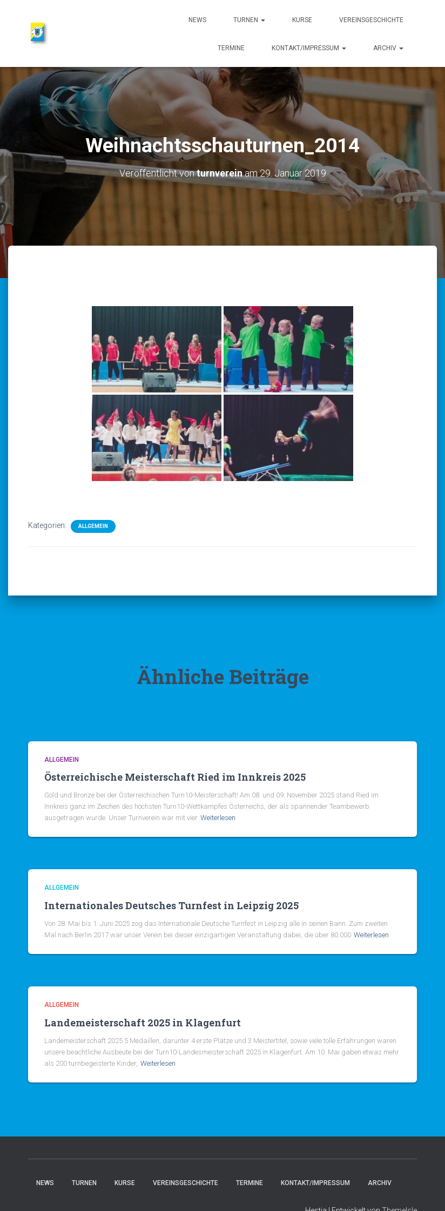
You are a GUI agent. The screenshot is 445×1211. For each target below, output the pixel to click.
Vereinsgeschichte (371, 20)
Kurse (302, 20)
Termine (231, 48)
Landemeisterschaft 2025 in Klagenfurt (142, 1022)
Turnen (249, 20)
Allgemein (93, 526)
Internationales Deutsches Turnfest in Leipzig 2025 (171, 905)
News (197, 20)
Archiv (388, 48)
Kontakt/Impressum (309, 48)
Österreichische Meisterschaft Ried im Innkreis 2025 (175, 776)
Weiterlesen (217, 818)
